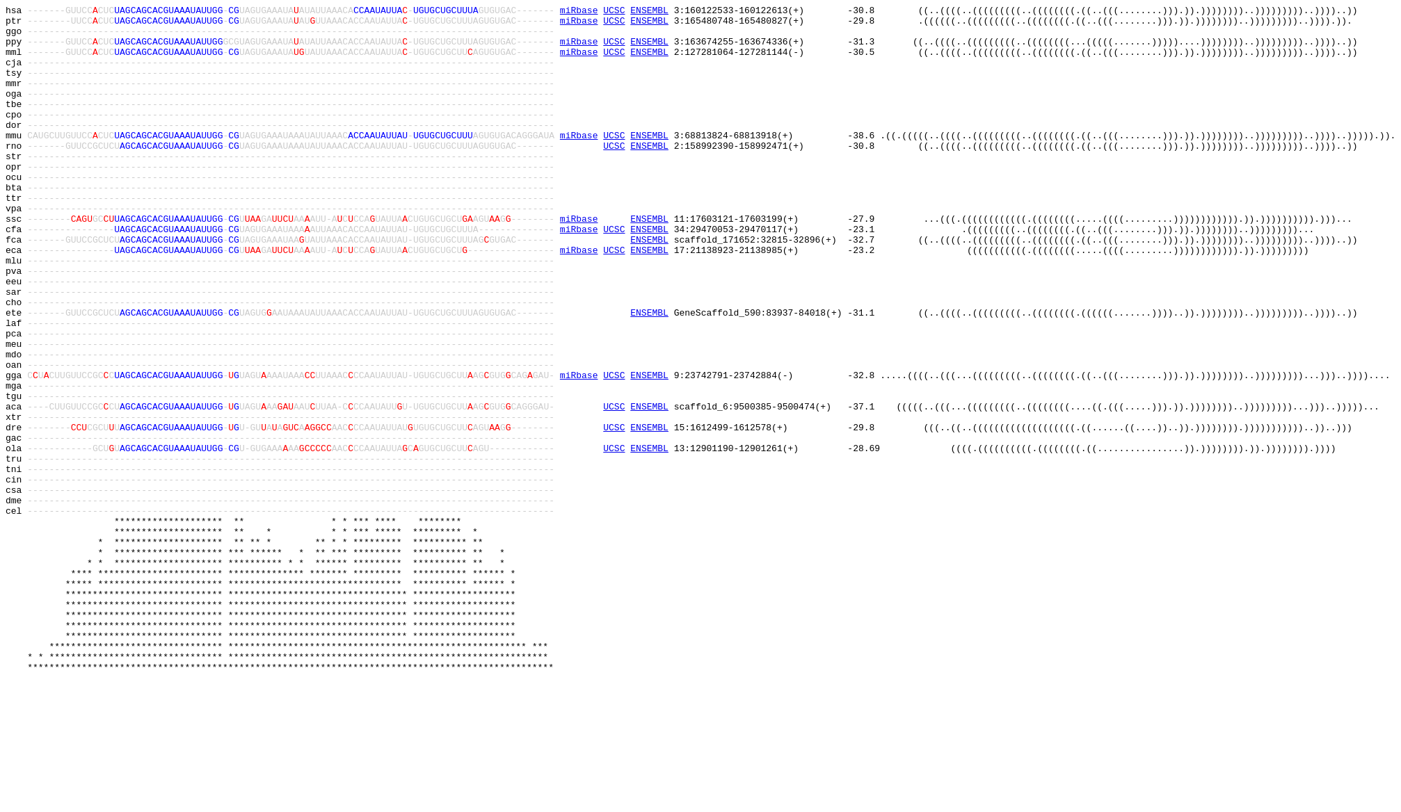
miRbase (579, 12)
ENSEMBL (649, 12)
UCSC (614, 12)
